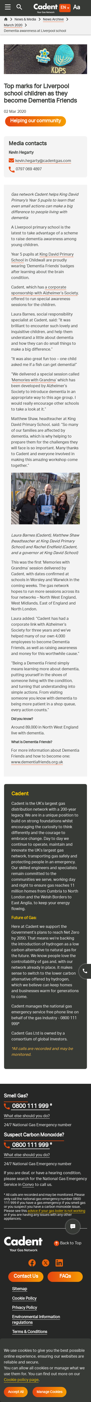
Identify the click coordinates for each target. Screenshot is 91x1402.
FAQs (65, 1277)
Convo (28, 1185)
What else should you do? (27, 1116)
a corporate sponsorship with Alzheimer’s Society (44, 290)
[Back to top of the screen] (68, 1244)
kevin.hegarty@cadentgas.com (43, 161)
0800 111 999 (30, 1107)
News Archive (53, 20)
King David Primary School (42, 257)
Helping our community (35, 121)
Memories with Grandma (34, 380)
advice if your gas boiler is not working (56, 1211)
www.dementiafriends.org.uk (37, 762)
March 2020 (13, 25)
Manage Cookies (49, 1392)
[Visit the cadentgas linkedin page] (59, 1263)
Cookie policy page (21, 1380)
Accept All (16, 1392)
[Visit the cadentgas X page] (45, 1263)
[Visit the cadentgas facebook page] (32, 1263)
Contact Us (26, 1277)
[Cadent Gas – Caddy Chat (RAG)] (73, 1226)
